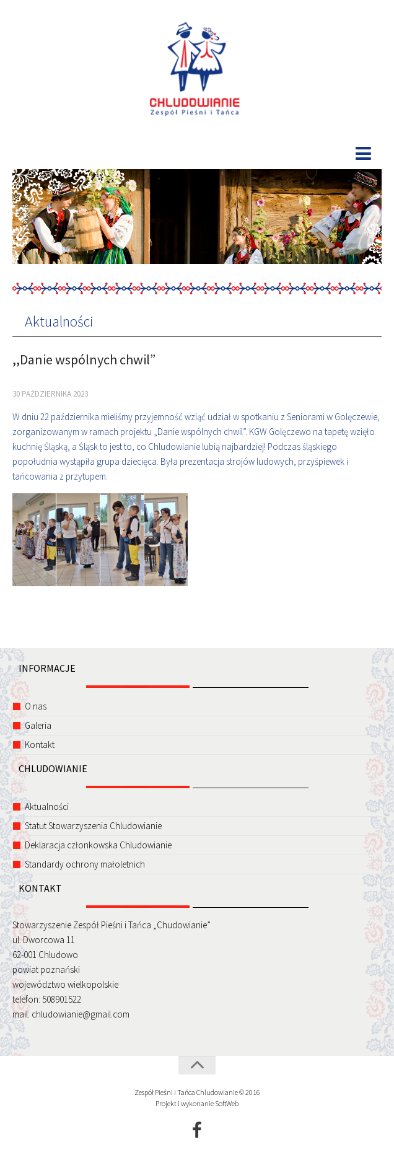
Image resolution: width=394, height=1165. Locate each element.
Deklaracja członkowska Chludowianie (98, 845)
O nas (35, 706)
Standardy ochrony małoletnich (85, 864)
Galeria (38, 725)
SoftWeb (227, 1103)
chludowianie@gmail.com (80, 1014)
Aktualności (59, 321)
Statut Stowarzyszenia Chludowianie (93, 826)
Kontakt (40, 744)
